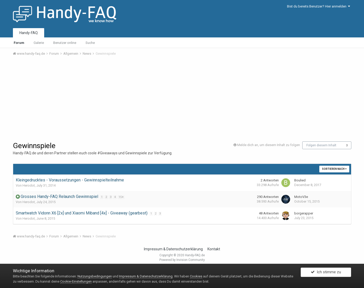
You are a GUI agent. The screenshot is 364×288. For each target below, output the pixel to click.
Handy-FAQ (28, 33)
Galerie (39, 43)
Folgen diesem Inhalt (321, 145)
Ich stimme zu (326, 273)
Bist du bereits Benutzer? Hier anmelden (318, 6)
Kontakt (213, 249)
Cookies (196, 276)
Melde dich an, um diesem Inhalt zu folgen (268, 145)
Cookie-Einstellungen (76, 281)
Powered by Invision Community (182, 260)
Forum (19, 43)
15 (121, 197)
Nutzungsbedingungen (95, 276)
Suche (90, 43)
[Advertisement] (182, 99)
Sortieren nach (334, 168)
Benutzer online (64, 43)
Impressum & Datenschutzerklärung (173, 249)
